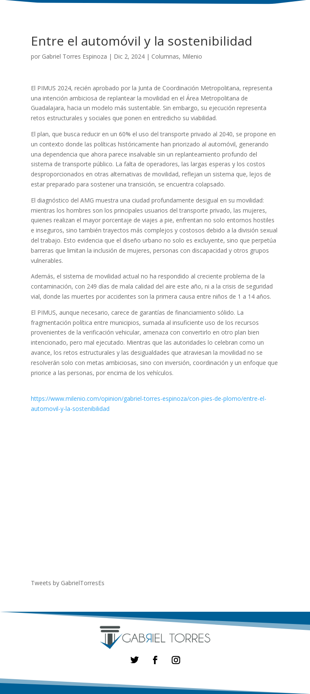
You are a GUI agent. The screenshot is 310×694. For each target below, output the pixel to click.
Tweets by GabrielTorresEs (67, 583)
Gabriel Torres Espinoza (74, 56)
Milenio (192, 56)
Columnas (165, 56)
